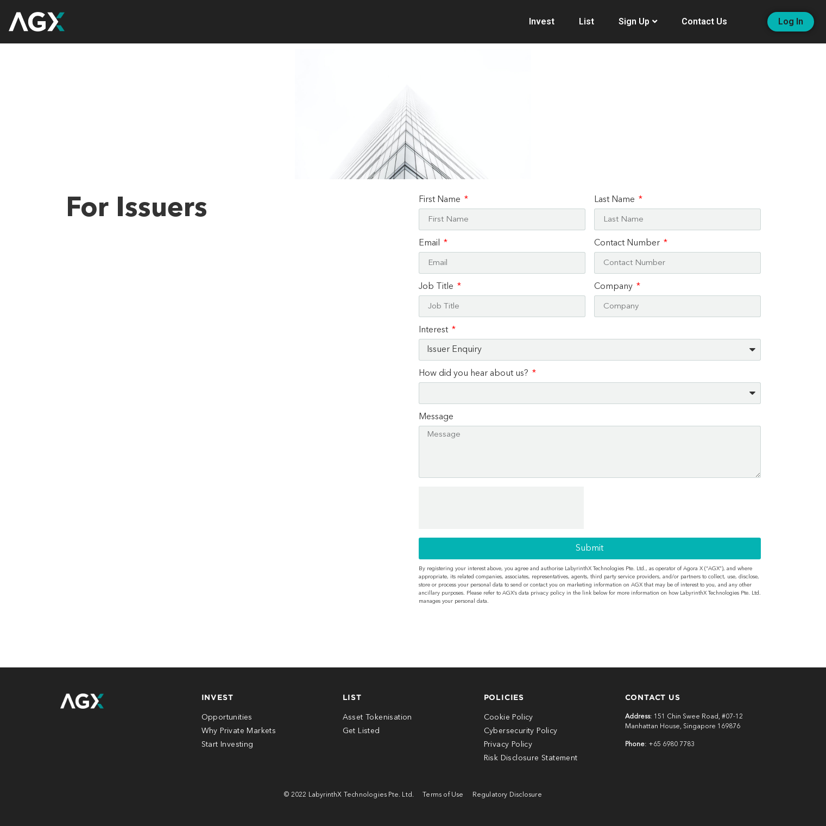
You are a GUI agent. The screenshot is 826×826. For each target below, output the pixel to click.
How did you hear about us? (475, 373)
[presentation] (501, 508)
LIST (352, 697)
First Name (441, 200)
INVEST (217, 697)
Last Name (615, 200)
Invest (541, 21)
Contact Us (704, 21)
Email (430, 243)
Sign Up (638, 21)
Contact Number (628, 243)
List (586, 21)
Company (614, 286)
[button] (790, 21)
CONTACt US (652, 697)
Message (436, 417)
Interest (434, 330)
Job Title (437, 286)
